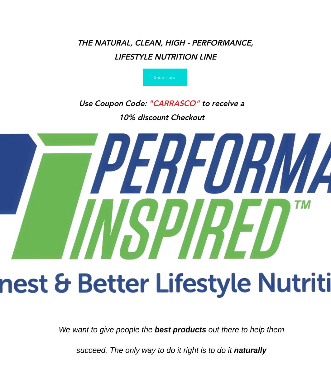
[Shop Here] (165, 77)
